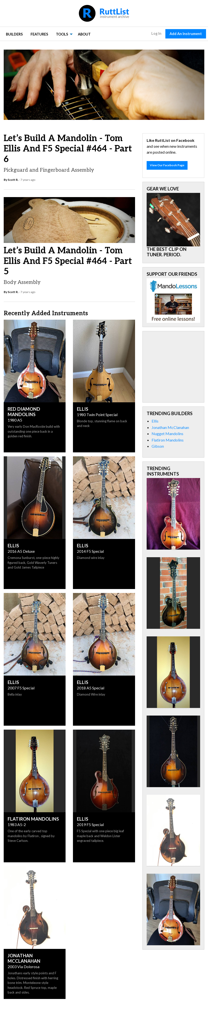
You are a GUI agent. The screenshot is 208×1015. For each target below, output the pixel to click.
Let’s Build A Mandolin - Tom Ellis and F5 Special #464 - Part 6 (68, 148)
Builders (14, 34)
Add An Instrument (186, 34)
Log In (156, 33)
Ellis (155, 421)
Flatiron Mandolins (168, 440)
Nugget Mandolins (167, 433)
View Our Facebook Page (167, 165)
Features (39, 34)
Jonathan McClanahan (170, 427)
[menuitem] (14, 34)
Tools (62, 34)
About (84, 34)
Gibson (158, 446)
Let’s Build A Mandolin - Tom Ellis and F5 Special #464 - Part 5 (68, 261)
